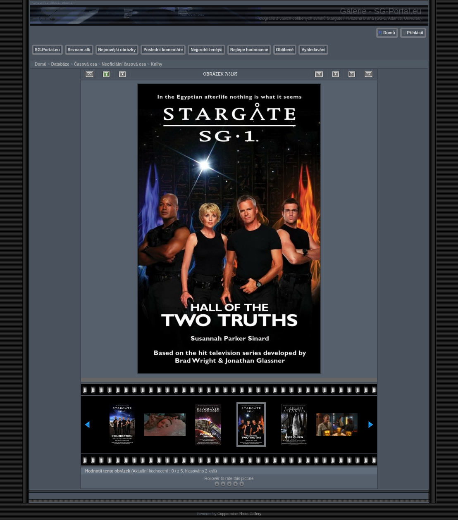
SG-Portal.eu (47, 49)
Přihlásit (415, 33)
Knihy (156, 64)
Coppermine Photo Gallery (239, 514)
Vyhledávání (313, 49)
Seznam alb (79, 49)
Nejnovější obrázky (117, 49)
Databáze (60, 64)
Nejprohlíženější (206, 49)
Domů (389, 33)
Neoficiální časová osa (124, 64)
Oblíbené (285, 49)
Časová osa (85, 64)
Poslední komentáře (163, 49)
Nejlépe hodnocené (249, 49)
